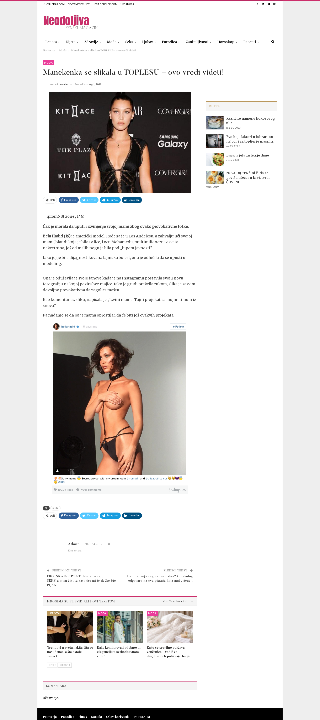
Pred (52, 665)
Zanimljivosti (197, 42)
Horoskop (225, 42)
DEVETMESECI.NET (79, 4)
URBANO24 (127, 4)
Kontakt (96, 717)
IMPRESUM (142, 717)
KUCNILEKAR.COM (54, 4)
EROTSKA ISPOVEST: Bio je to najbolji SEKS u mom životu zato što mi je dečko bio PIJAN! (81, 581)
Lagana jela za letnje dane (247, 155)
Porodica (169, 42)
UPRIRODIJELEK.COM (105, 4)
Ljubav (147, 42)
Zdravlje (91, 42)
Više (246, 42)
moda (55, 508)
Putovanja (50, 717)
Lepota (51, 42)
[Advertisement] (201, 21)
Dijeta (70, 42)
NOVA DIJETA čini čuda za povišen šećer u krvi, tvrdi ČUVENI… (248, 177)
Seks (129, 42)
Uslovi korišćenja (117, 717)
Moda (111, 42)
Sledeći (65, 665)
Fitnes (82, 717)
